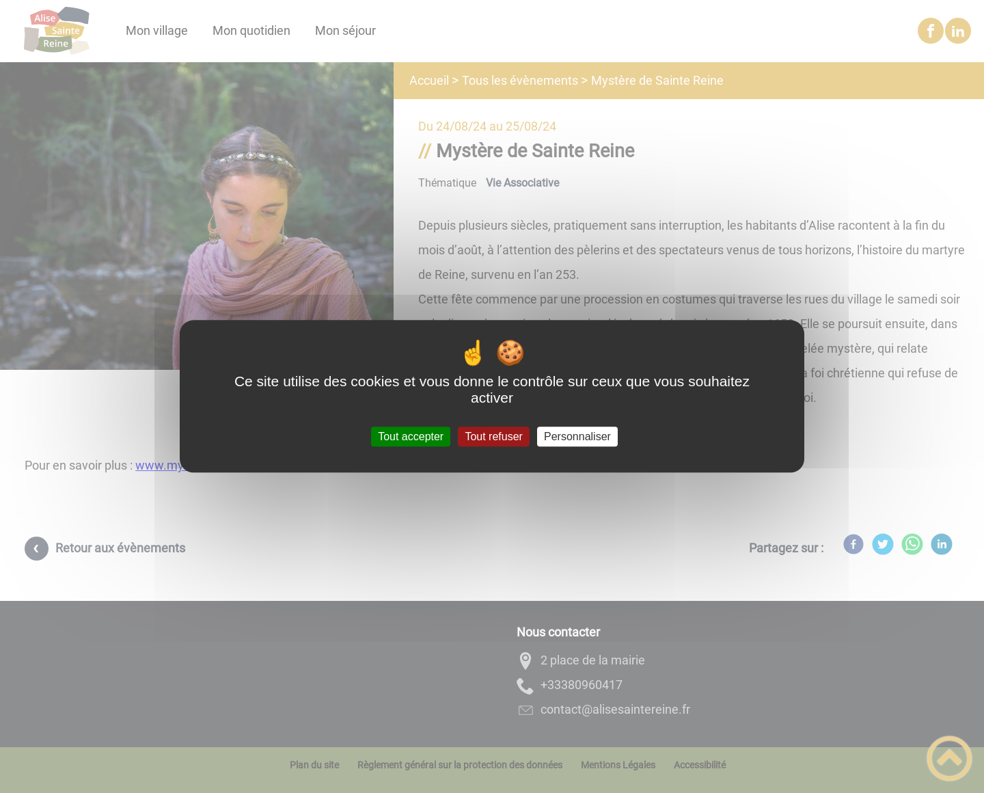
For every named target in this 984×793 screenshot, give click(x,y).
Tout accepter (410, 436)
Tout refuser (493, 436)
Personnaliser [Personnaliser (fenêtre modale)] (577, 436)
